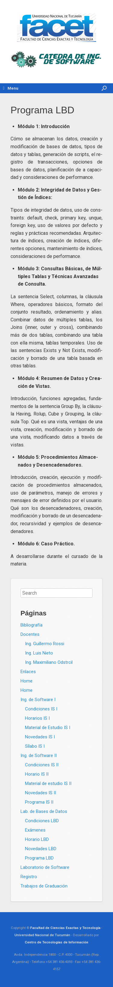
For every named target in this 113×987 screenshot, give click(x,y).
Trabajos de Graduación (43, 886)
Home (26, 681)
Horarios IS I (37, 718)
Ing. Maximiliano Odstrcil (49, 662)
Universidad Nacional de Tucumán (42, 935)
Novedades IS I (40, 737)
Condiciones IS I (41, 709)
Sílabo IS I (35, 746)
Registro (28, 876)
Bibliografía (31, 625)
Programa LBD (39, 858)
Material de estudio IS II (48, 783)
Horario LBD (37, 839)
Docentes (29, 634)
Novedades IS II (40, 792)
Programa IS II (39, 802)
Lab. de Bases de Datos (43, 811)
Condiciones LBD (42, 820)
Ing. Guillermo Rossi (44, 643)
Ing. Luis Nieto (39, 653)
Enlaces (28, 671)
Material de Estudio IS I (47, 727)
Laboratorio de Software (44, 867)
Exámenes (35, 830)
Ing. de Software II (38, 755)
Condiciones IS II (41, 765)
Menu (10, 88)
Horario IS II (37, 774)
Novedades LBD (40, 848)
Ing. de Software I (37, 699)
